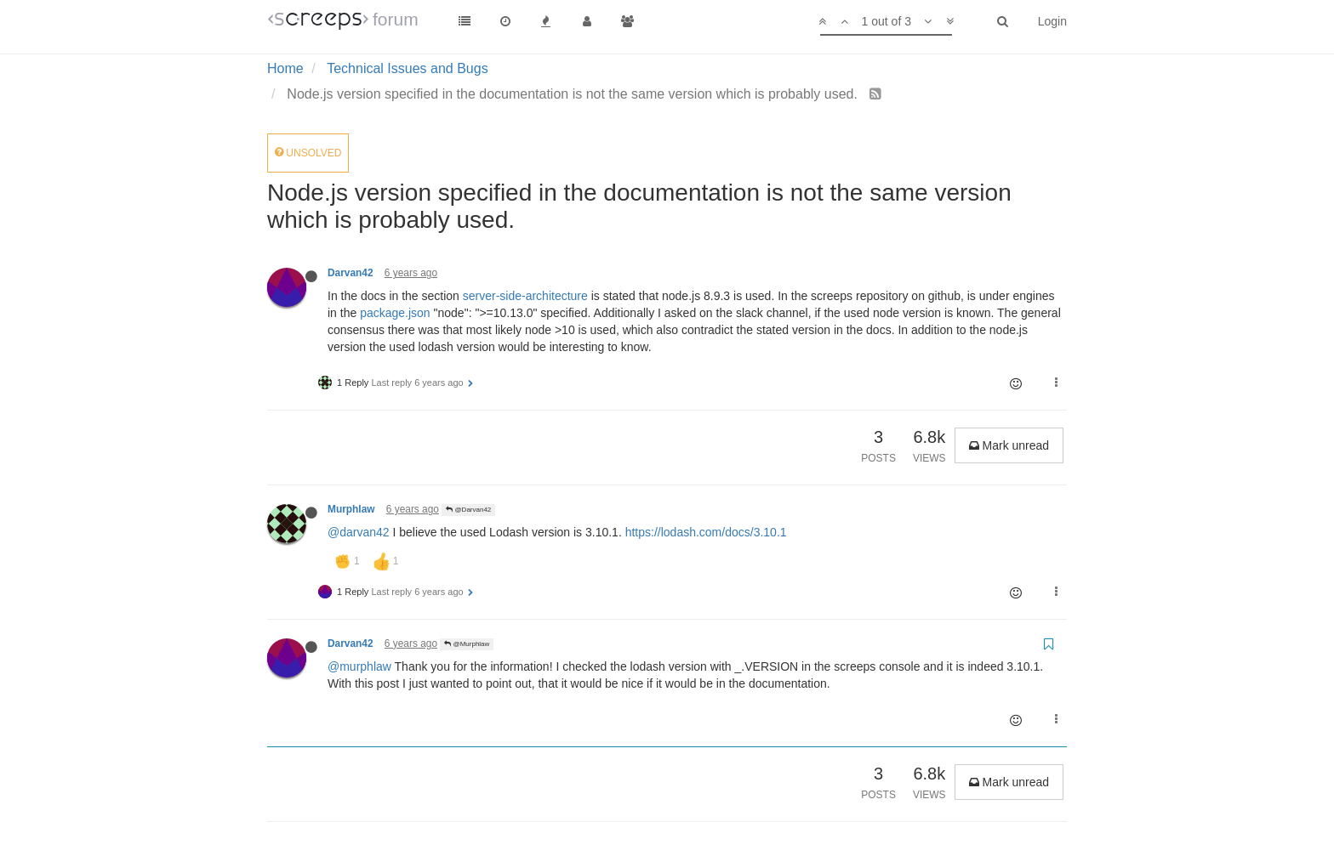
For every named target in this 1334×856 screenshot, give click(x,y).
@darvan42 (359, 532)
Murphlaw (351, 509)
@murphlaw (359, 666)
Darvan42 (350, 273)
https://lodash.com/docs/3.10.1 (706, 532)
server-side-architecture (525, 296)
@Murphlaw (466, 644)
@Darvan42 (468, 509)
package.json (395, 313)
